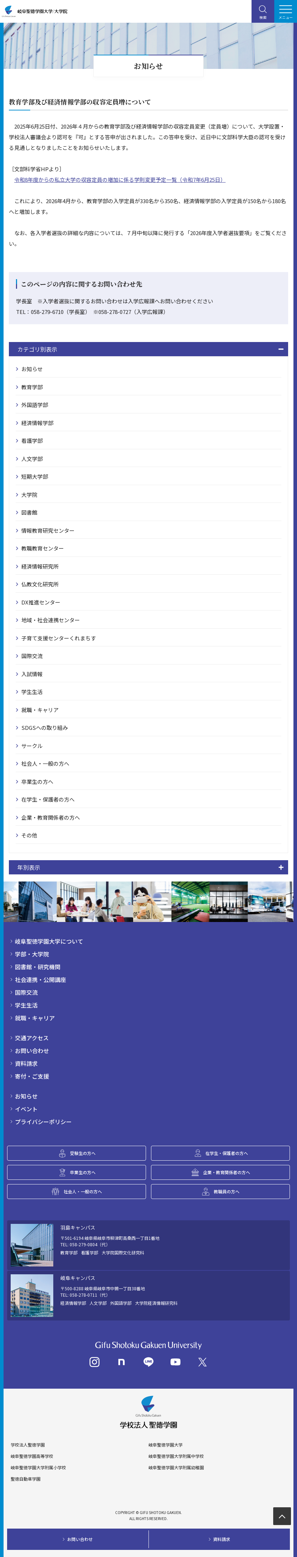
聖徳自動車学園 (25, 1479)
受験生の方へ (83, 1153)
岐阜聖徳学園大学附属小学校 (38, 1467)
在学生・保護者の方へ (48, 799)
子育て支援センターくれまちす (58, 638)
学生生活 (32, 691)
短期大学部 (34, 476)
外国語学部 (34, 404)
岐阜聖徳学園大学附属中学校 (176, 1456)
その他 (29, 835)
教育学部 (32, 387)
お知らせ (32, 369)
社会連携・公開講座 (40, 979)
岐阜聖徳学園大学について (49, 941)
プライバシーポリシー (43, 1121)
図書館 (29, 512)
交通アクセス (32, 1038)
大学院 (29, 494)
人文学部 (32, 458)
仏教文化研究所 (40, 584)
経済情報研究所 (40, 566)
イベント (26, 1109)
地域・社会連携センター (50, 620)
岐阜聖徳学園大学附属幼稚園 (176, 1467)
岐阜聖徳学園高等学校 (32, 1456)
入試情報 (32, 674)
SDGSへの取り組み (44, 727)
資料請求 (26, 1063)
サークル (32, 745)
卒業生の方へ (37, 781)
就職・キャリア (40, 710)
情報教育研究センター (48, 530)
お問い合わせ (32, 1050)
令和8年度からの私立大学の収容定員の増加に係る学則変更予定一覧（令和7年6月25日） (120, 179)
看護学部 (32, 440)
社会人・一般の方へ (45, 763)
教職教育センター (42, 548)
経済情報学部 (37, 423)
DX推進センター (40, 602)
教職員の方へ (226, 1191)
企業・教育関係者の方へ (50, 817)
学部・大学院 (32, 954)
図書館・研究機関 (37, 967)
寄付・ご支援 (32, 1076)
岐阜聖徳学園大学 (165, 1445)
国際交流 (32, 656)
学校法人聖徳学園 (28, 1445)
